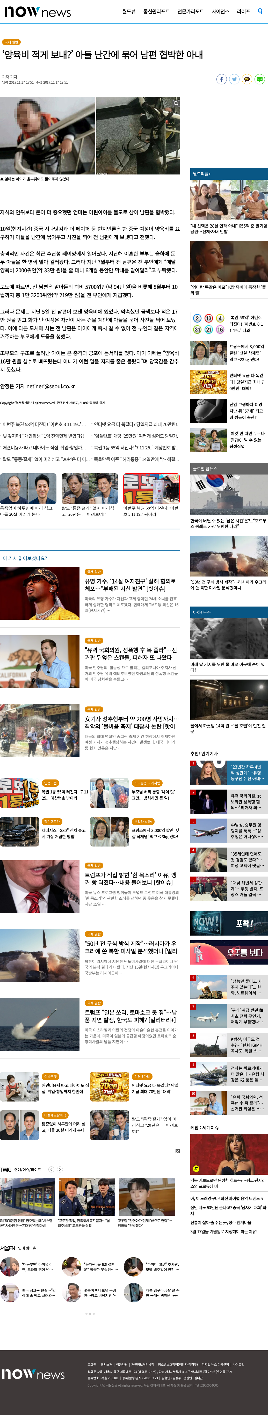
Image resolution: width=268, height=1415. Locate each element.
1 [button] (86, 1314)
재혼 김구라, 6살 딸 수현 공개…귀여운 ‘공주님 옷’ (162, 1295)
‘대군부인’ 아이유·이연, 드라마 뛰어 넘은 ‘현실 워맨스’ (37, 1269)
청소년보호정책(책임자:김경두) (178, 1364)
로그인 (92, 1364)
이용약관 (121, 1364)
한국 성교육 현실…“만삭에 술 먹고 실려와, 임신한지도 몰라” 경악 (39, 1295)
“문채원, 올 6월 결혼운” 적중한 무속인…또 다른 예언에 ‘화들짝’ (101, 1269)
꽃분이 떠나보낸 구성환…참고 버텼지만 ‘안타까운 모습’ (100, 1295)
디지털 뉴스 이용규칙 (215, 1364)
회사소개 (106, 1364)
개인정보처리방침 (142, 1364)
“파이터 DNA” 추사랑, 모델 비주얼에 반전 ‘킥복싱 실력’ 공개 (163, 1269)
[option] (86, 1204)
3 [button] (94, 1314)
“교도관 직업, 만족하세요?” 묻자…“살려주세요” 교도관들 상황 (85, 1223)
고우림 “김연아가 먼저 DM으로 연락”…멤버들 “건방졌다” (146, 1223)
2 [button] (90, 1314)
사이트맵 (238, 1364)
